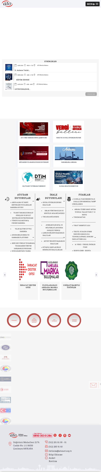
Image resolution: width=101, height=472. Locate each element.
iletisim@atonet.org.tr (60, 452)
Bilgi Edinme (55, 455)
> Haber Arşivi (88, 54)
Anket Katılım (51, 461)
